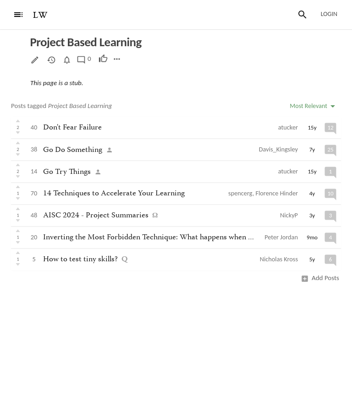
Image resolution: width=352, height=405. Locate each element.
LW (40, 15)
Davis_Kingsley (278, 149)
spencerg (240, 193)
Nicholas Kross (279, 259)
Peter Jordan (281, 237)
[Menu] (18, 15)
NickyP (289, 215)
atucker (288, 127)
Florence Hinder (276, 193)
